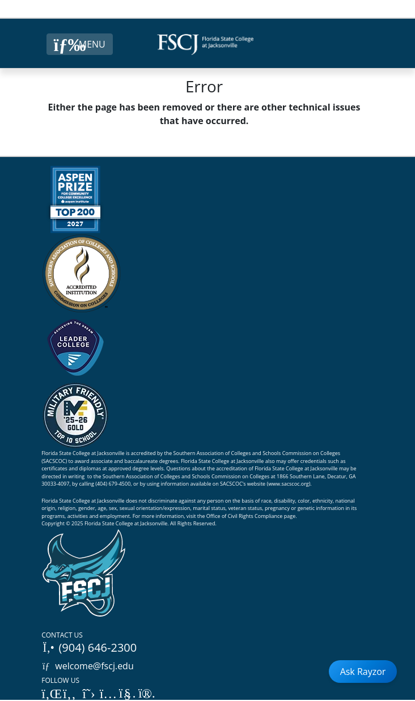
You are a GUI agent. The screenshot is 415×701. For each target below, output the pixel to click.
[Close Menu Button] (79, 44)
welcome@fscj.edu (87, 666)
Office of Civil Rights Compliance (244, 516)
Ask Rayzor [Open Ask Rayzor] (363, 671)
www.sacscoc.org (288, 483)
